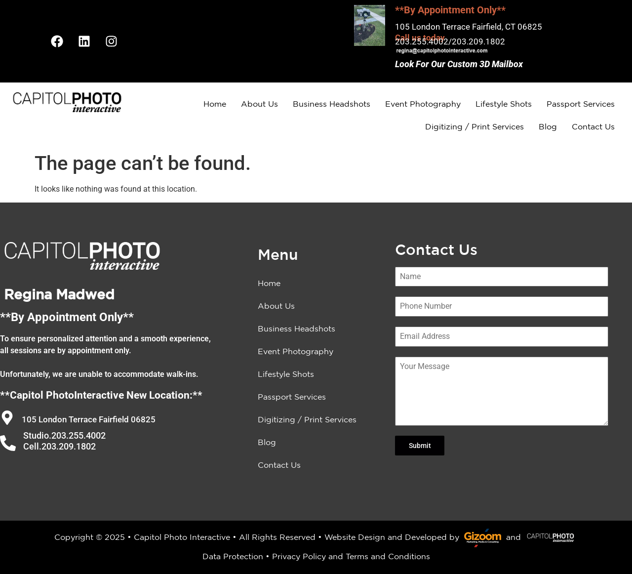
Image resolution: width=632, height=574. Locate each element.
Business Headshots (331, 103)
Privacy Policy (299, 556)
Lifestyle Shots (503, 103)
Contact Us (593, 126)
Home (214, 103)
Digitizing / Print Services (474, 126)
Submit (420, 446)
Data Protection (232, 556)
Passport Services (581, 103)
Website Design (354, 537)
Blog (548, 126)
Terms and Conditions (388, 556)
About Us (259, 103)
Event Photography (423, 103)
